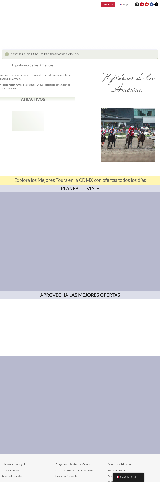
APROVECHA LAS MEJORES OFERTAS (80, 295)
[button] (80, 55)
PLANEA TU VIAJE (80, 188)
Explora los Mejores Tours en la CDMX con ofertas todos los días (80, 180)
